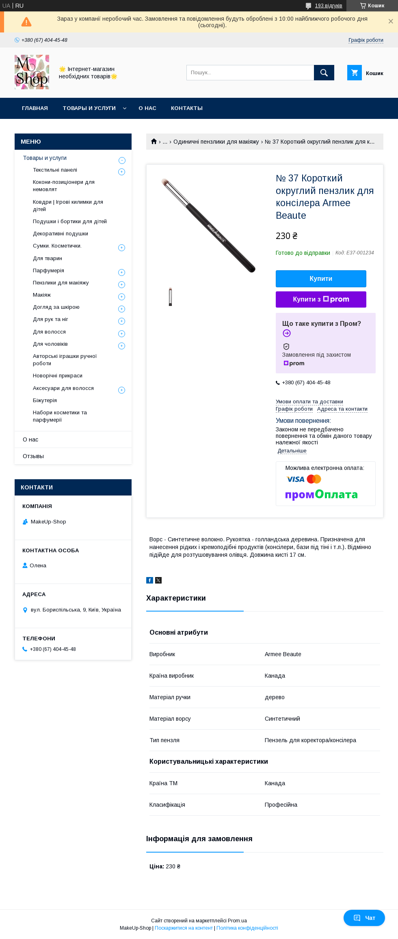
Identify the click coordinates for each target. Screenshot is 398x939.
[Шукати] (324, 72)
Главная (35, 108)
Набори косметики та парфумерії (60, 416)
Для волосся (49, 332)
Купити (321, 278)
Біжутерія (45, 400)
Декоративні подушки (60, 233)
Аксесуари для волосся (63, 388)
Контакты (187, 108)
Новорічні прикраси (57, 376)
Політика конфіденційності (247, 928)
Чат (364, 918)
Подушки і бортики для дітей (70, 221)
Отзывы (33, 456)
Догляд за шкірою (56, 307)
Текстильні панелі (55, 170)
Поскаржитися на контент (184, 928)
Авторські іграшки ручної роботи (65, 359)
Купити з (321, 299)
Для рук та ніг (50, 319)
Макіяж (42, 295)
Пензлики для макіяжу (61, 283)
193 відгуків (328, 6)
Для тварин (47, 258)
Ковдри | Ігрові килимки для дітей (68, 205)
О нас (147, 108)
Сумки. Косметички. (57, 246)
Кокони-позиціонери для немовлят (64, 185)
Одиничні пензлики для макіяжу (216, 141)
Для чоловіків (50, 344)
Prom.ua (237, 921)
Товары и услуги (89, 108)
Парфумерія (48, 270)
